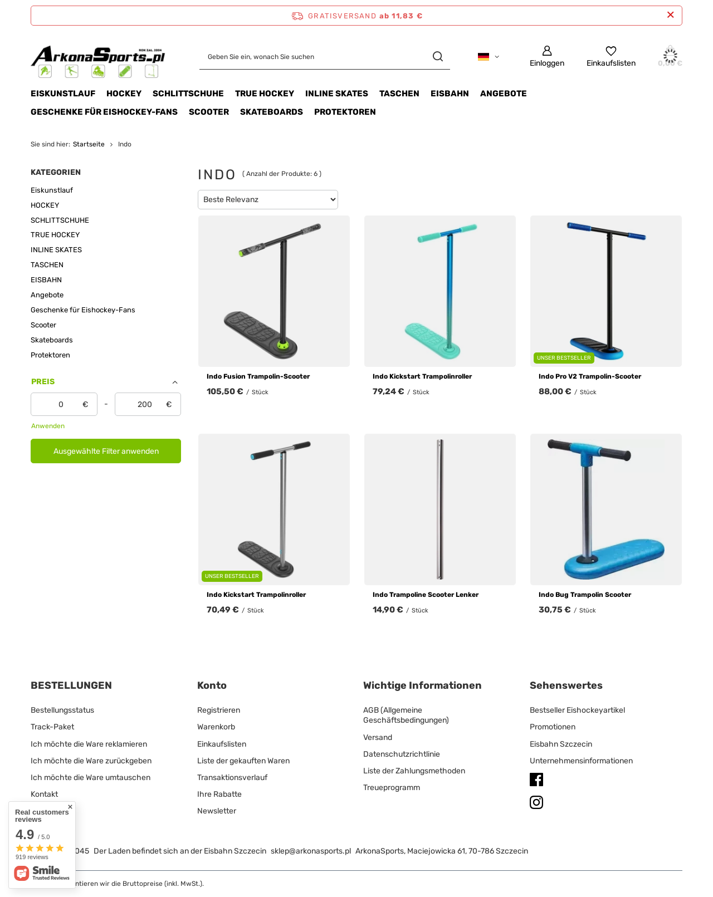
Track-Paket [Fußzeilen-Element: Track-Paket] (52, 727)
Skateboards (271, 112)
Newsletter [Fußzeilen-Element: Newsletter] (216, 811)
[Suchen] (437, 56)
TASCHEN (399, 94)
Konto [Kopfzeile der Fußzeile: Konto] (212, 685)
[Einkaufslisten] (611, 56)
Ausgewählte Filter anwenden (106, 451)
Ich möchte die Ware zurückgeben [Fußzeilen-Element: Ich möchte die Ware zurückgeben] (91, 761)
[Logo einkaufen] (98, 57)
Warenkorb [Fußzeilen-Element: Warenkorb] (216, 727)
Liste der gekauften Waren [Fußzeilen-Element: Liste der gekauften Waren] (243, 761)
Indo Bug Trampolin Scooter (585, 595)
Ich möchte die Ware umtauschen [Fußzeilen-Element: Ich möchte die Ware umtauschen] (90, 777)
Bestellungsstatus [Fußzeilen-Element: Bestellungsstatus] (62, 710)
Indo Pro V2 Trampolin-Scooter (590, 376)
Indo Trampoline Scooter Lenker (425, 595)
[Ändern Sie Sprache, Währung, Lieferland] (488, 57)
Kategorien (56, 172)
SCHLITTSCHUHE (188, 94)
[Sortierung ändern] (268, 199)
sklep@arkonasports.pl (311, 851)
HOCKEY (123, 94)
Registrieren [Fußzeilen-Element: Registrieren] (218, 710)
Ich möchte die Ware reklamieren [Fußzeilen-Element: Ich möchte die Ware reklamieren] (89, 744)
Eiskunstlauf (63, 94)
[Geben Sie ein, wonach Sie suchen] (324, 56)
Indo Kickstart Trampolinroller (422, 376)
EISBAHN (450, 94)
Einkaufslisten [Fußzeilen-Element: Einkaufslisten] (221, 744)
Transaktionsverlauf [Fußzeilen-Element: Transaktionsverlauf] (232, 777)
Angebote (503, 94)
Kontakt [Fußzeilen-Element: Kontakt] (44, 794)
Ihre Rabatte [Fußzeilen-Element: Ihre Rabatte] (219, 794)
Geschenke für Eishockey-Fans (104, 112)
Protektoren (345, 112)
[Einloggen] (547, 56)
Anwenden (48, 426)
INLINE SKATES (336, 94)
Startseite (89, 144)
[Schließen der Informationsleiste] (670, 15)
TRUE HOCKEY (264, 94)
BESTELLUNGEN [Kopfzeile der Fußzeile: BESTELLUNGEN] (71, 685)
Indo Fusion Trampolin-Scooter (258, 376)
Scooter (209, 112)
